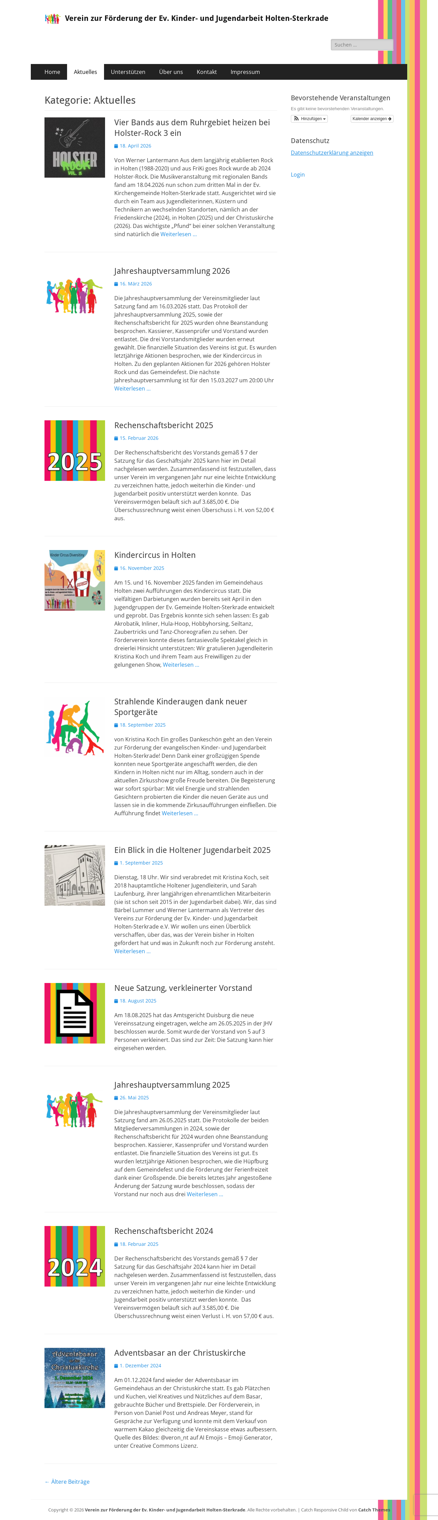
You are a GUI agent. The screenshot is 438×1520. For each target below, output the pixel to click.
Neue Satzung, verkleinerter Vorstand (183, 988)
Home (52, 72)
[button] (309, 118)
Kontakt (207, 72)
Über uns (171, 72)
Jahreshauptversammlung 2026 (172, 271)
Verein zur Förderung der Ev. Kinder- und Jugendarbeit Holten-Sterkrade (196, 18)
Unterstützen (128, 72)
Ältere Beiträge (67, 1481)
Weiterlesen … (178, 234)
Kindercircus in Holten (155, 555)
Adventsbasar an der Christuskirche (180, 1353)
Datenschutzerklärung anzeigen (332, 152)
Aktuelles (85, 72)
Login (298, 174)
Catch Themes (374, 1510)
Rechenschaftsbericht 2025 (163, 425)
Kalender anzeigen (372, 118)
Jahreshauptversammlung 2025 (172, 1085)
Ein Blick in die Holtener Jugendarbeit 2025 (192, 850)
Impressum (245, 72)
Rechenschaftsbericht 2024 (163, 1231)
